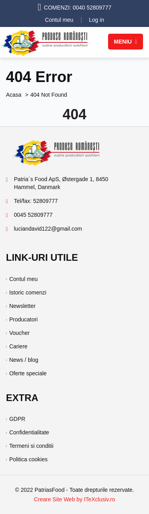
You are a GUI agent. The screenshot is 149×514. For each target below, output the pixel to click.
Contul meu (59, 20)
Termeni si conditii (31, 446)
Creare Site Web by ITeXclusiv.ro (74, 499)
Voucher (19, 333)
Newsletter (22, 306)
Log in (96, 20)
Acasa (13, 95)
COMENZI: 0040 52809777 (78, 7)
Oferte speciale (27, 373)
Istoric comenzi (27, 292)
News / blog (23, 360)
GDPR (17, 419)
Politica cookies (28, 459)
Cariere (18, 346)
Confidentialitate (29, 432)
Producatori (23, 319)
